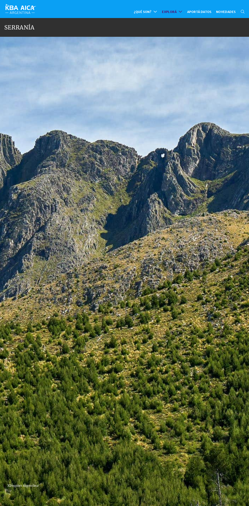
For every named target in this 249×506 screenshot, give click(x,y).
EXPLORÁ (172, 11)
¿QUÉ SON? (146, 11)
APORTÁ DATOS (199, 12)
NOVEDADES (226, 12)
